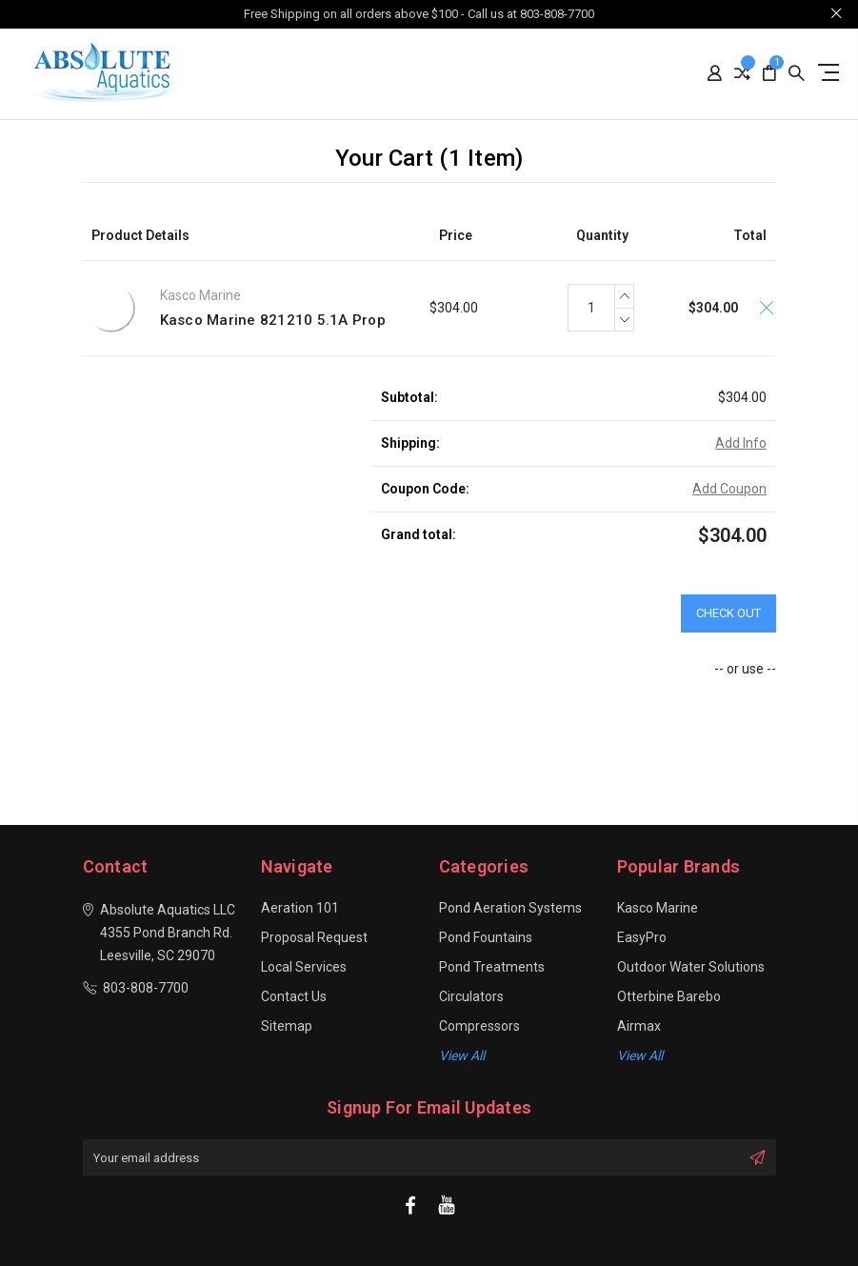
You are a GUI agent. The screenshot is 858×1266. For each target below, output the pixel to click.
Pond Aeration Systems (510, 907)
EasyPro (642, 937)
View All (640, 1055)
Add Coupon (729, 488)
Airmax (639, 1026)
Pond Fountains (485, 937)
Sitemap (286, 1026)
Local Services (304, 967)
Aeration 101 (300, 907)
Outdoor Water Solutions (691, 967)
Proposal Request (314, 937)
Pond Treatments (492, 967)
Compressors (479, 1026)
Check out (728, 613)
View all (462, 1055)
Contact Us (294, 996)
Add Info (741, 443)
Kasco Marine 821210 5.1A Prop (273, 320)
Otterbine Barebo (669, 996)
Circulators (471, 996)
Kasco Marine (657, 907)
